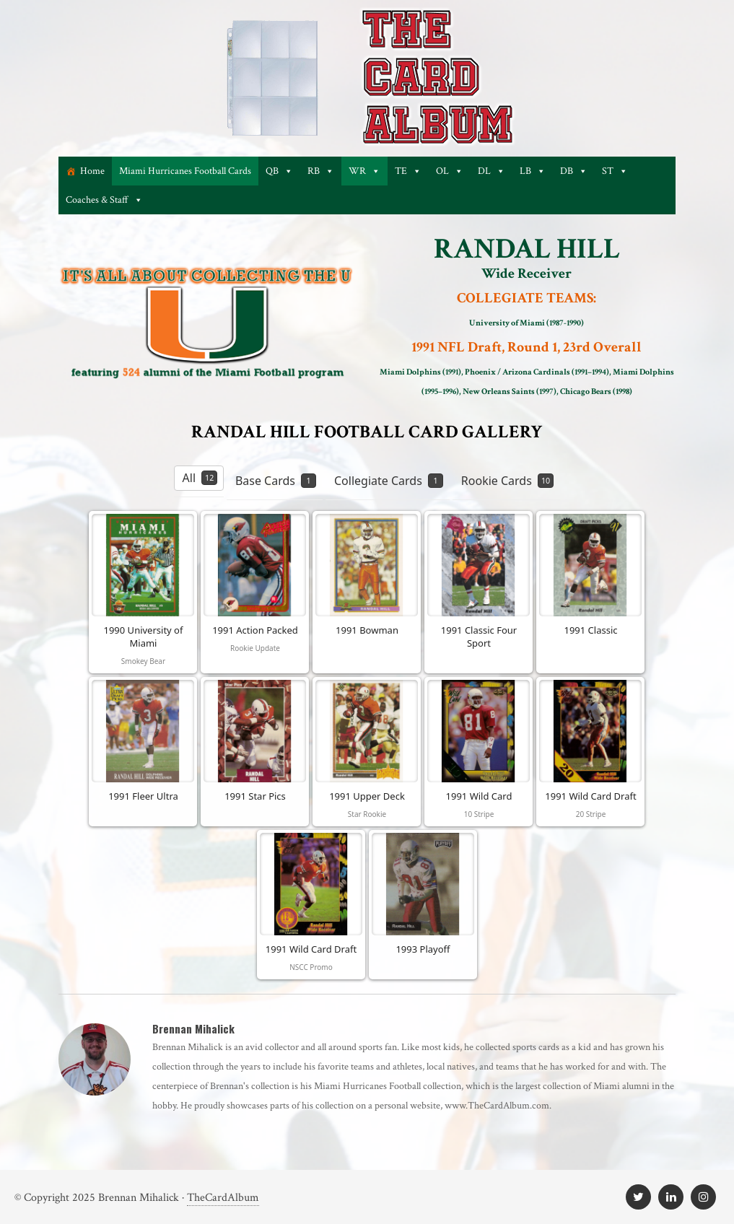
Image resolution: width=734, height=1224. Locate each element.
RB (320, 171)
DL (491, 171)
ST (615, 171)
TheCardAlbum (223, 1197)
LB (533, 171)
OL (449, 171)
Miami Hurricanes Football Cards (185, 171)
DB (573, 171)
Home (92, 171)
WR (364, 171)
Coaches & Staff (104, 199)
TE (408, 171)
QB (279, 171)
